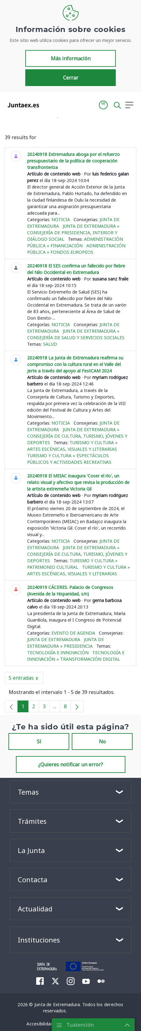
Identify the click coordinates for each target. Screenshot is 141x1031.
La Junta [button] (31, 850)
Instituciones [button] (39, 939)
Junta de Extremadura (53, 639)
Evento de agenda (73, 633)
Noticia (60, 219)
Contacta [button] (32, 879)
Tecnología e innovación (58, 652)
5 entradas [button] (26, 679)
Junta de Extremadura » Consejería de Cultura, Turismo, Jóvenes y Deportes (77, 436)
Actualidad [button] (35, 908)
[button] (103, 105)
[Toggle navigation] (47, 104)
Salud (50, 344)
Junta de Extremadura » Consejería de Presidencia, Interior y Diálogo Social (73, 232)
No (102, 741)
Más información (70, 58)
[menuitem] (40, 981)
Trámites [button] (32, 821)
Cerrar (70, 77)
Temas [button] (28, 791)
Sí (39, 741)
